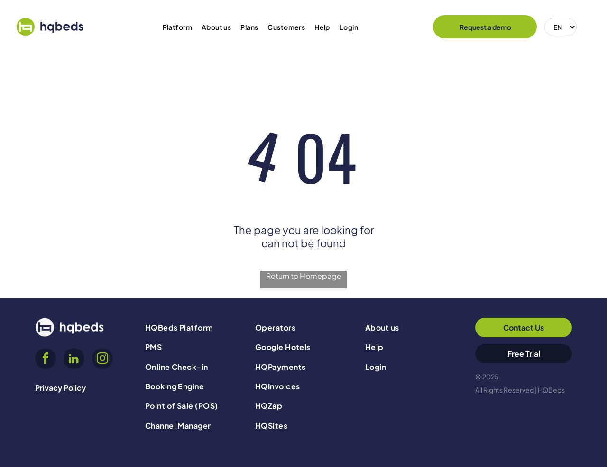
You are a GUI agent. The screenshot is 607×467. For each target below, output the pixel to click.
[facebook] (45, 359)
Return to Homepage (303, 276)
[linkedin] (74, 359)
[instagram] (102, 359)
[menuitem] (177, 27)
